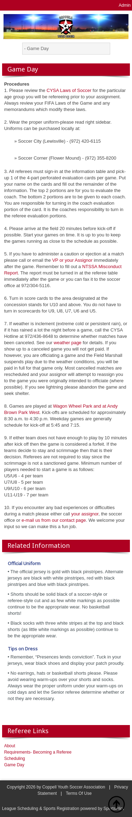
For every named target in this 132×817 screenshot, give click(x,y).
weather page (68, 342)
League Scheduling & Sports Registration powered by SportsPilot (63, 808)
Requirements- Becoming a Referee (37, 752)
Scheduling (14, 758)
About (9, 745)
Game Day (14, 764)
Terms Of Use (79, 793)
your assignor (84, 513)
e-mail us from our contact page (53, 520)
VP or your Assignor (72, 260)
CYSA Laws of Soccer (68, 90)
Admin (125, 5)
